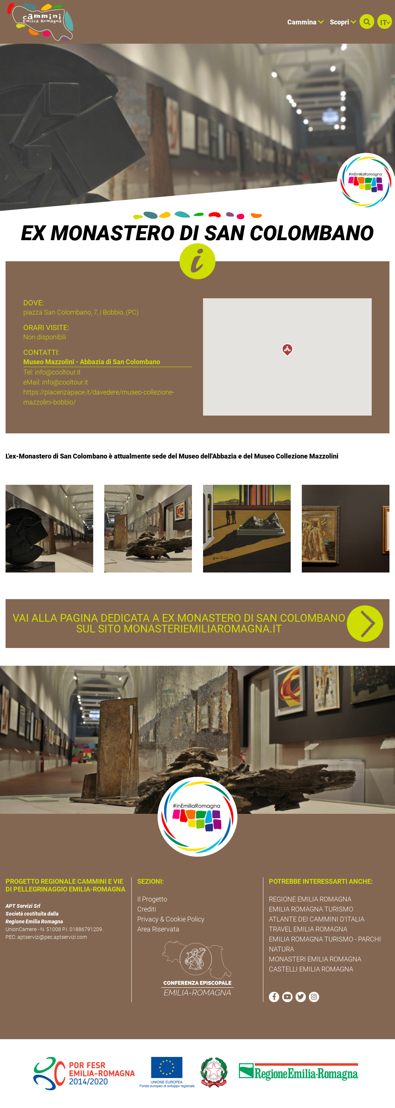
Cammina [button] (305, 22)
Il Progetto (152, 899)
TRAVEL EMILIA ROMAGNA (308, 929)
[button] (366, 21)
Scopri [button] (343, 22)
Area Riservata (158, 929)
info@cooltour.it (65, 382)
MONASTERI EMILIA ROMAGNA (315, 959)
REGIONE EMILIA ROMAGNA (310, 899)
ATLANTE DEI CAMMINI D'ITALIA (316, 919)
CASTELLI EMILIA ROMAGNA (311, 969)
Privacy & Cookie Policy (171, 919)
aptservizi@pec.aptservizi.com (52, 937)
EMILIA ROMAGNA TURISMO (311, 909)
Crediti (146, 909)
